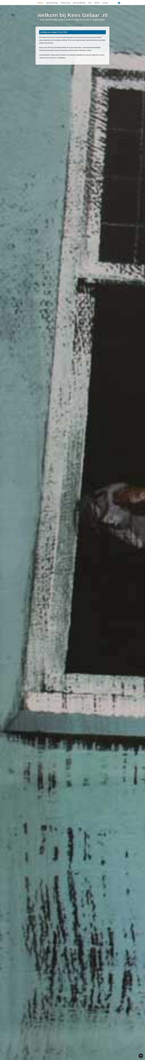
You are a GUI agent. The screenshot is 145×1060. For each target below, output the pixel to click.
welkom (40, 3)
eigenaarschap (52, 3)
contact (105, 3)
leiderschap (65, 3)
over (90, 3)
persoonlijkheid (79, 3)
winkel (96, 3)
